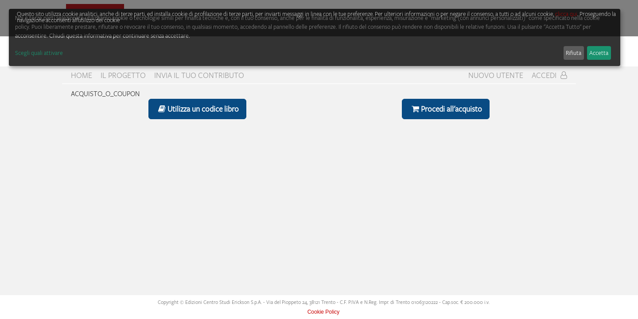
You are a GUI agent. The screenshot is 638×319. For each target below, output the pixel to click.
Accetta (598, 53)
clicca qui (566, 14)
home (81, 75)
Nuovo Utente (495, 75)
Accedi (549, 75)
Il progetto (123, 75)
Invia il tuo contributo (199, 75)
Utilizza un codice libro (197, 109)
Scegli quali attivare (39, 53)
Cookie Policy (323, 312)
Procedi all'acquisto (445, 109)
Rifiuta (573, 53)
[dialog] (314, 37)
